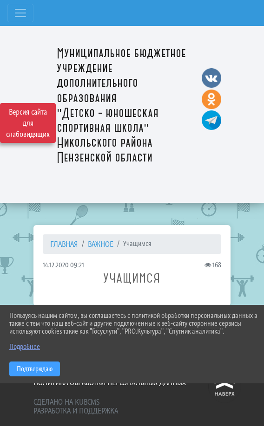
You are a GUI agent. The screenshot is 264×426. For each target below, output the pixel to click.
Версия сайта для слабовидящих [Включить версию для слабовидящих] (28, 123)
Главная (64, 244)
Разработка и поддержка (75, 411)
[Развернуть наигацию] (20, 13)
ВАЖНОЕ (100, 244)
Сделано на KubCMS (66, 402)
